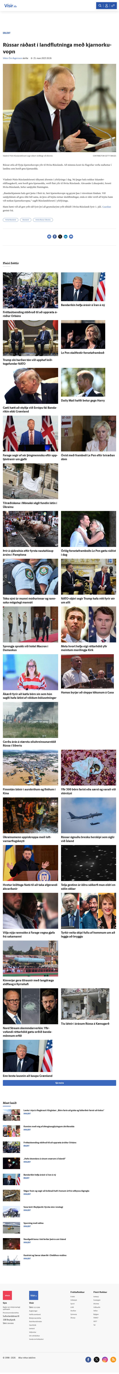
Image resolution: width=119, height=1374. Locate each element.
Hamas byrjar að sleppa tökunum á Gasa (87, 692)
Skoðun (76, 1311)
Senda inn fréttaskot (42, 1340)
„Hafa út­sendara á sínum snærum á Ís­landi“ (45, 1159)
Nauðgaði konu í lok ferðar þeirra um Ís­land (45, 1239)
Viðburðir (99, 1308)
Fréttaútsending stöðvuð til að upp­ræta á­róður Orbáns (50, 1143)
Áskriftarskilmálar (40, 1322)
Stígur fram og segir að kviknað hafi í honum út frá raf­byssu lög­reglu (56, 1191)
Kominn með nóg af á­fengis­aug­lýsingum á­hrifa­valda (49, 1127)
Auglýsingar (38, 1311)
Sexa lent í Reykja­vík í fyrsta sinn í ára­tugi (43, 1207)
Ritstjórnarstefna (40, 1318)
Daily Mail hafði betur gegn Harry (83, 400)
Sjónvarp (77, 1315)
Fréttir (76, 1297)
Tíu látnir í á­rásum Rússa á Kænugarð (85, 1024)
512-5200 (41, 1307)
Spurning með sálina (33, 1223)
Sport (75, 1304)
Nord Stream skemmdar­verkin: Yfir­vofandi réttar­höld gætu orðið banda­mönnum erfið (27, 1032)
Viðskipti (77, 1300)
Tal (96, 1326)
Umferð (36, 1329)
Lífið (75, 1308)
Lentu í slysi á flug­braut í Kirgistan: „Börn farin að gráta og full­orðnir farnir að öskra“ (64, 1111)
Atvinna (98, 1304)
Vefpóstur (37, 1333)
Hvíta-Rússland (10, 220)
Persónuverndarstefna (13, 1314)
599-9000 (11, 1325)
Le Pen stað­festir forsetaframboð (82, 353)
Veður (97, 1311)
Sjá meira (59, 1083)
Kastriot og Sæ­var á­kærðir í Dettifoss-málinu (45, 1255)
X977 (97, 1322)
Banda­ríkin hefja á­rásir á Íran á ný (83, 305)
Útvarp (76, 1319)
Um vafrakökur (39, 1337)
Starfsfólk (37, 1326)
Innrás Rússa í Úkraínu (43, 220)
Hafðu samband (40, 1315)
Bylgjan (98, 1315)
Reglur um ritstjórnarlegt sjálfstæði (14, 1308)
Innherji (98, 1297)
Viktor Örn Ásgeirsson (12, 58)
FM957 (98, 1319)
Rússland (26, 220)
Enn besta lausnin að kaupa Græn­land (27, 1076)
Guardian (107, 206)
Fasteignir (99, 1300)
